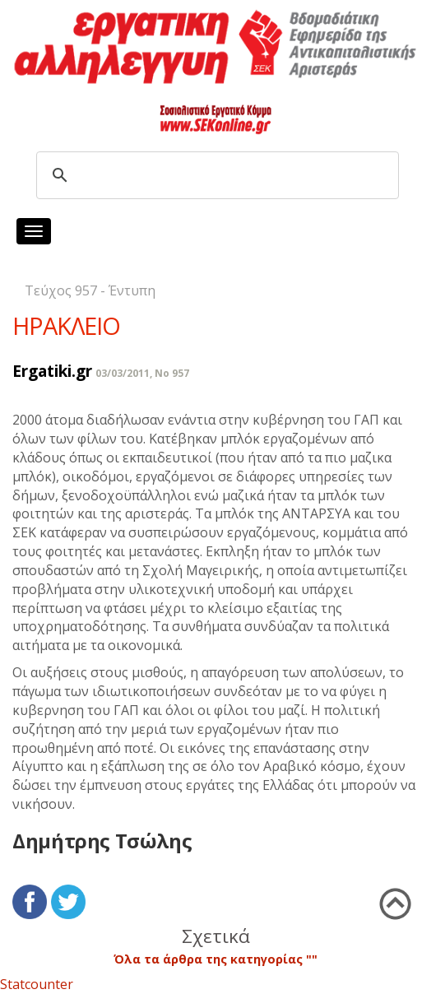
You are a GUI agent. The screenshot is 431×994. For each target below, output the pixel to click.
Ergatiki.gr (52, 371)
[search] (215, 175)
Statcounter (36, 984)
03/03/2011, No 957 (142, 373)
